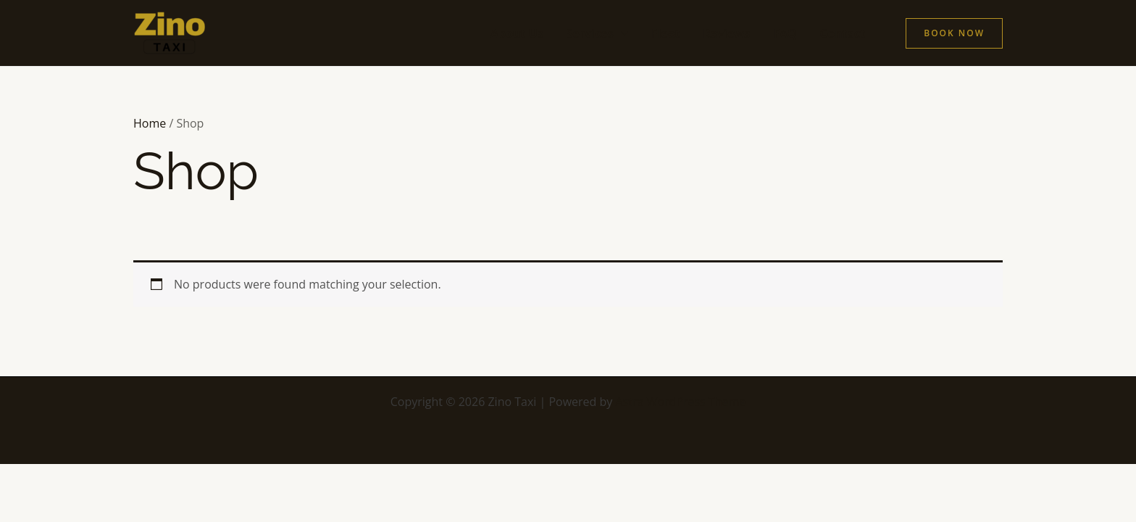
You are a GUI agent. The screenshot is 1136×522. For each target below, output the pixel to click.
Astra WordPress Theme (681, 402)
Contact (842, 33)
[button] (954, 33)
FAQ (785, 33)
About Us (516, 33)
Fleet (665, 33)
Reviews (726, 33)
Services (589, 33)
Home (149, 123)
